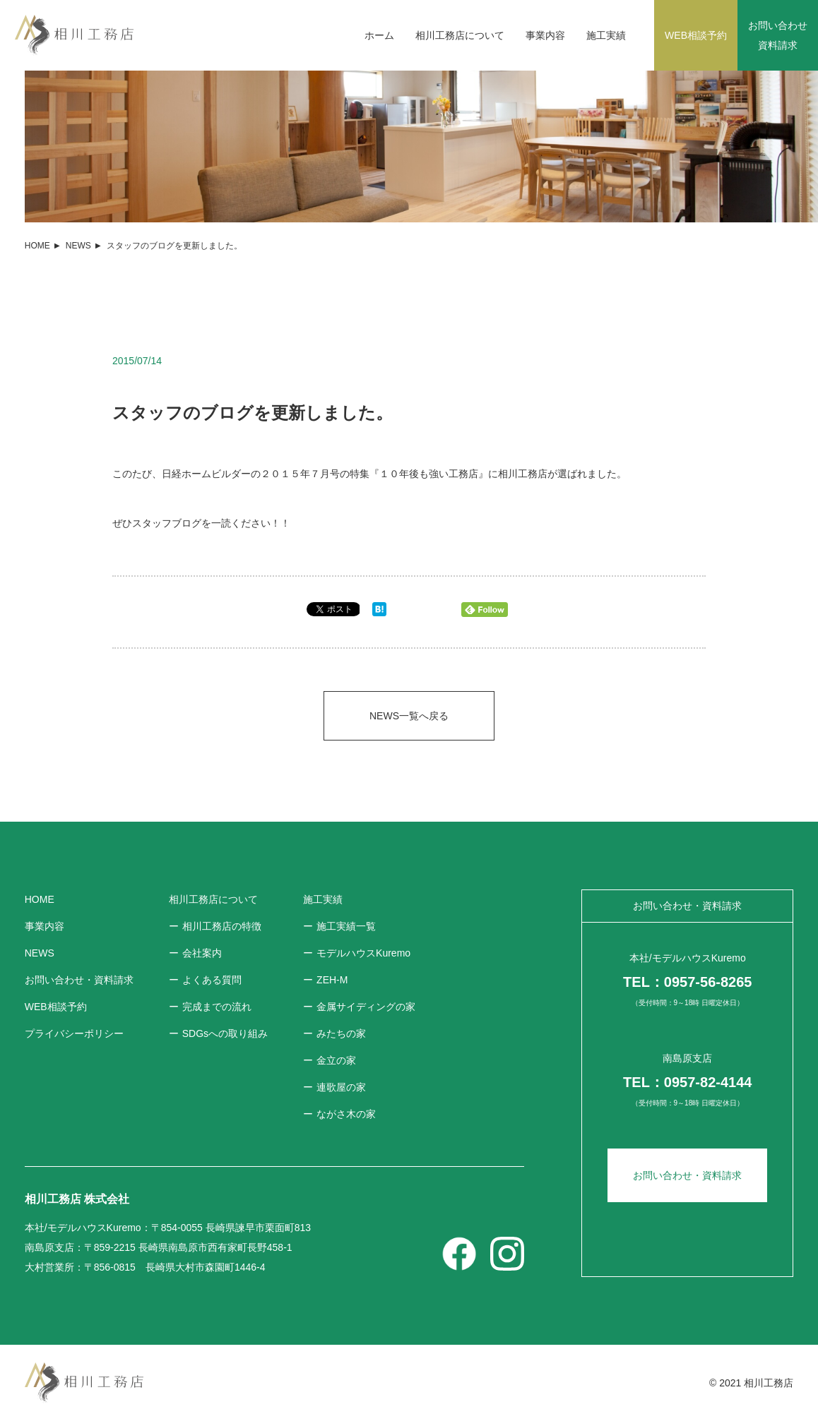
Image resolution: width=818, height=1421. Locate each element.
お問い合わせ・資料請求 (687, 1175)
